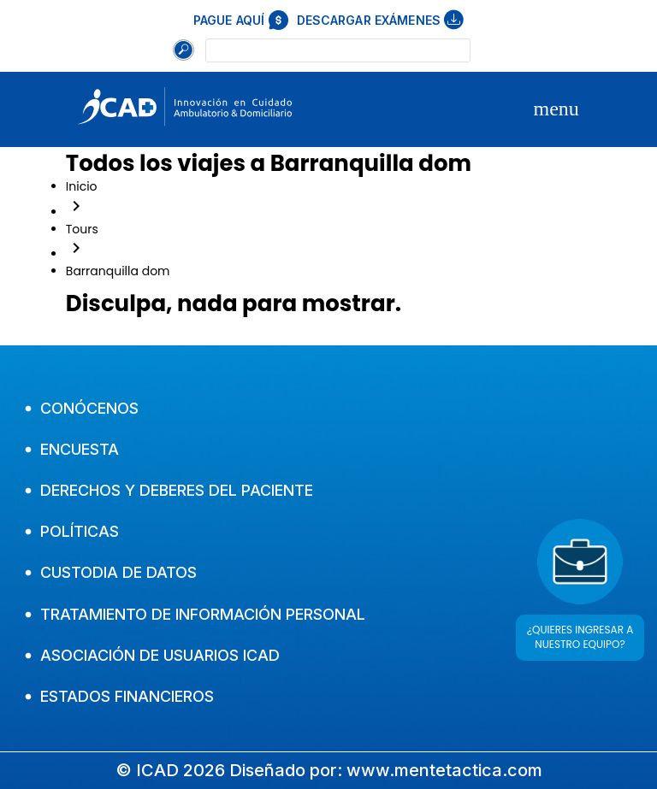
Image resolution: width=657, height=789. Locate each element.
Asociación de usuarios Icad (152, 655)
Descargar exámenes (381, 19)
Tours (82, 229)
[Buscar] (183, 50)
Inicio (82, 186)
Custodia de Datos (111, 572)
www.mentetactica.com (444, 770)
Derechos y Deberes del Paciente (169, 490)
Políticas (72, 531)
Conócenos (82, 408)
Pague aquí (240, 20)
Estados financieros (119, 696)
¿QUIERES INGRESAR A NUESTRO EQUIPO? (580, 636)
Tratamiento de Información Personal (195, 614)
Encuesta (72, 449)
